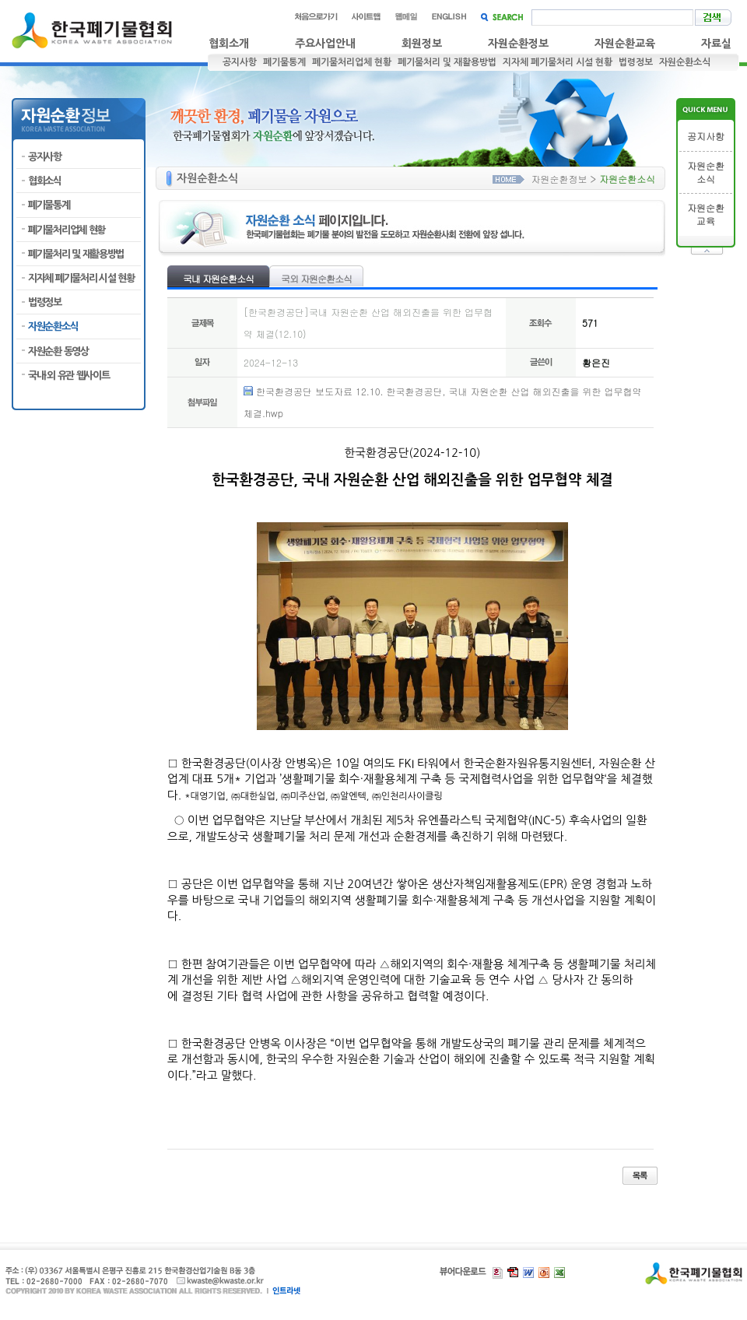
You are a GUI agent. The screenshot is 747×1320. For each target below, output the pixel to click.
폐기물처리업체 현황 (351, 62)
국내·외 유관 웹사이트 (68, 375)
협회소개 (229, 43)
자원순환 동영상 (58, 351)
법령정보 (636, 62)
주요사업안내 (325, 43)
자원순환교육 (624, 43)
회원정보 (422, 43)
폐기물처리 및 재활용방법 (447, 62)
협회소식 (44, 181)
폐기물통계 (284, 62)
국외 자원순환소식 (316, 278)
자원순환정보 (518, 43)
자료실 (716, 43)
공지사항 (240, 62)
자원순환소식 (684, 62)
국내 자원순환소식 (218, 278)
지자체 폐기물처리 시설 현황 (557, 62)
